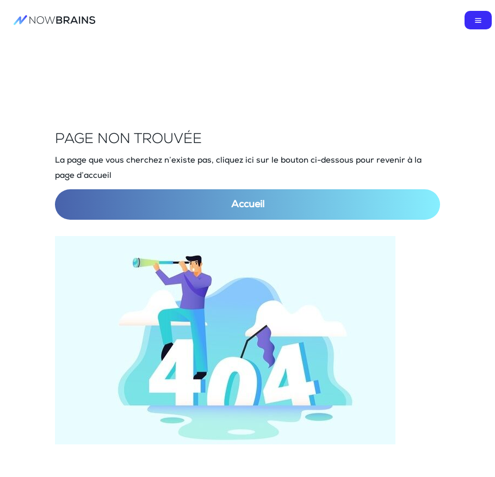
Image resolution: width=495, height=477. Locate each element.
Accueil (247, 204)
